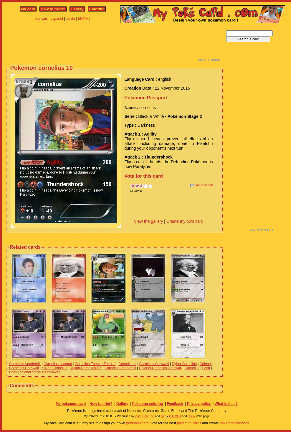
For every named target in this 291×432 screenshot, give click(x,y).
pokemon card (137, 423)
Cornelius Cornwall (154, 364)
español (57, 19)
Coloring (97, 9)
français (41, 19)
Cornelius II (127, 364)
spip (163, 416)
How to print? (53, 9)
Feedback (175, 404)
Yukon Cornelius (54, 368)
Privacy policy (199, 404)
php (146, 416)
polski (70, 19)
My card (28, 9)
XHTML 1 (175, 416)
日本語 (83, 19)
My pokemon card (71, 404)
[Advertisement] (114, 43)
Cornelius (191, 368)
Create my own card (184, 221)
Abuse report (204, 185)
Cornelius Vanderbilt (25, 364)
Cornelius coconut (58, 364)
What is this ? (226, 404)
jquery (139, 416)
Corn (206, 368)
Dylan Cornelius (184, 364)
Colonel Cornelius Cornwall (160, 368)
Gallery (77, 9)
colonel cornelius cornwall (40, 372)
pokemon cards (189, 423)
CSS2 (191, 416)
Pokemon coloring (147, 404)
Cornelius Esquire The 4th (95, 364)
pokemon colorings (234, 423)
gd (152, 416)
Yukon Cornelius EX (86, 368)
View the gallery (148, 221)
